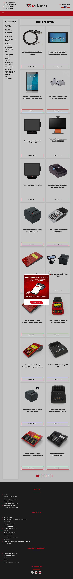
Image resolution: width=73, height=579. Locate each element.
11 (48, 476)
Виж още (32, 66)
